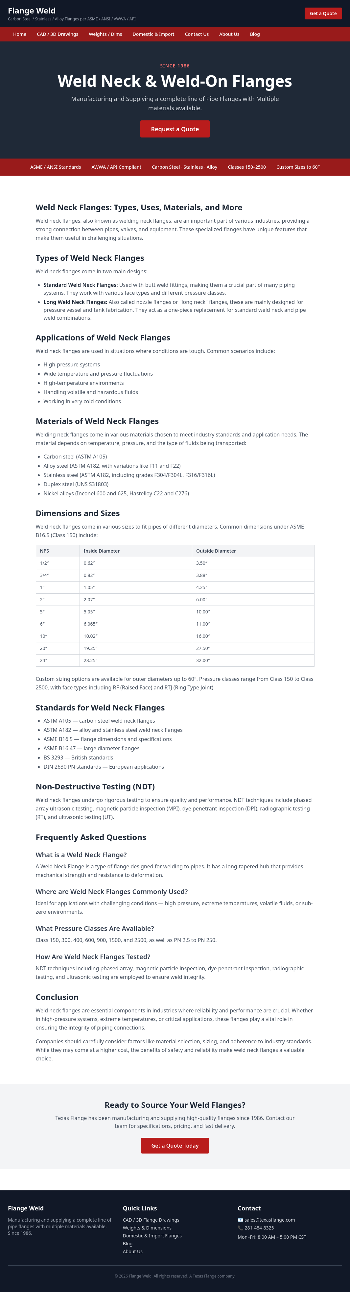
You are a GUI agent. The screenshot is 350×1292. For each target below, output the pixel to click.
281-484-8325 (259, 1228)
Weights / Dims (105, 34)
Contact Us (197, 34)
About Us (229, 34)
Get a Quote (323, 13)
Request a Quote (175, 129)
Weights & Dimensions (147, 1228)
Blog (255, 34)
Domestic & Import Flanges (152, 1235)
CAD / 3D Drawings (57, 34)
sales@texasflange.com (270, 1220)
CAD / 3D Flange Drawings (151, 1220)
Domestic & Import (154, 34)
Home (19, 34)
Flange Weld (32, 10)
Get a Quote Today (175, 1145)
